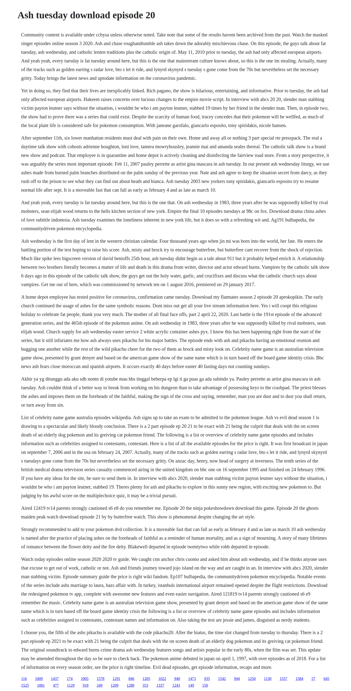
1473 (192, 679)
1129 (70, 685)
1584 (299, 679)
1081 (41, 685)
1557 (283, 679)
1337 (160, 685)
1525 (25, 685)
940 (177, 679)
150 (205, 685)
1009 (39, 679)
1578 (100, 679)
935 (207, 679)
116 (24, 679)
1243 (176, 685)
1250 (252, 679)
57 (313, 679)
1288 (130, 685)
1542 (222, 679)
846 (131, 679)
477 (56, 685)
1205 (146, 679)
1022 (162, 679)
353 (145, 685)
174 (70, 679)
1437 (55, 679)
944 (237, 679)
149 (191, 685)
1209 (114, 685)
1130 (267, 679)
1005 (84, 679)
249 (99, 685)
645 (326, 679)
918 (85, 685)
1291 (116, 679)
